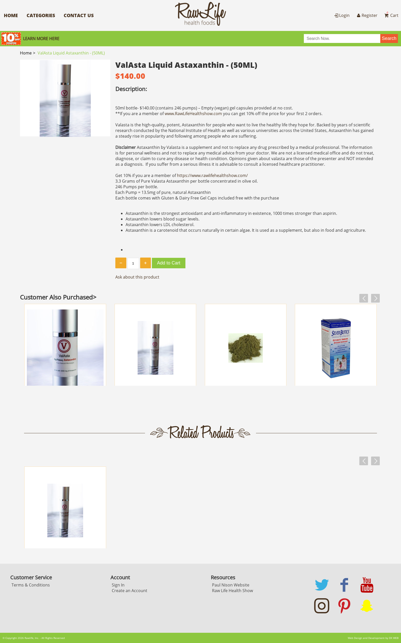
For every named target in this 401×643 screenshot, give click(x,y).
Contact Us (79, 15)
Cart (391, 15)
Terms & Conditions (31, 585)
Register (366, 15)
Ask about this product (137, 277)
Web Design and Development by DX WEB (373, 638)
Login (341, 15)
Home (11, 15)
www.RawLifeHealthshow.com (193, 113)
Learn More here (41, 38)
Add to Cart (168, 262)
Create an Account (129, 590)
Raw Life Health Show (232, 590)
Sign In (118, 585)
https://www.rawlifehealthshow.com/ (212, 175)
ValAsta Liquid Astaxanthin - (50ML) (71, 53)
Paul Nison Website (230, 585)
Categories (41, 15)
